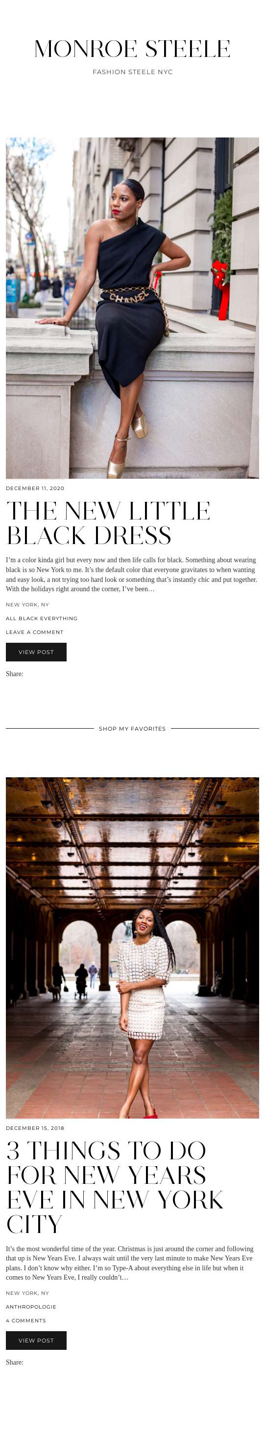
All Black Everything (42, 618)
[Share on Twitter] (37, 674)
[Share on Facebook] (32, 674)
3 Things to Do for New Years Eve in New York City (115, 1187)
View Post (36, 652)
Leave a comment (35, 632)
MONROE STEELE (132, 48)
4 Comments (26, 1320)
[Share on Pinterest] (42, 674)
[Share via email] (27, 674)
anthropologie (31, 1307)
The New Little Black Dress (108, 523)
